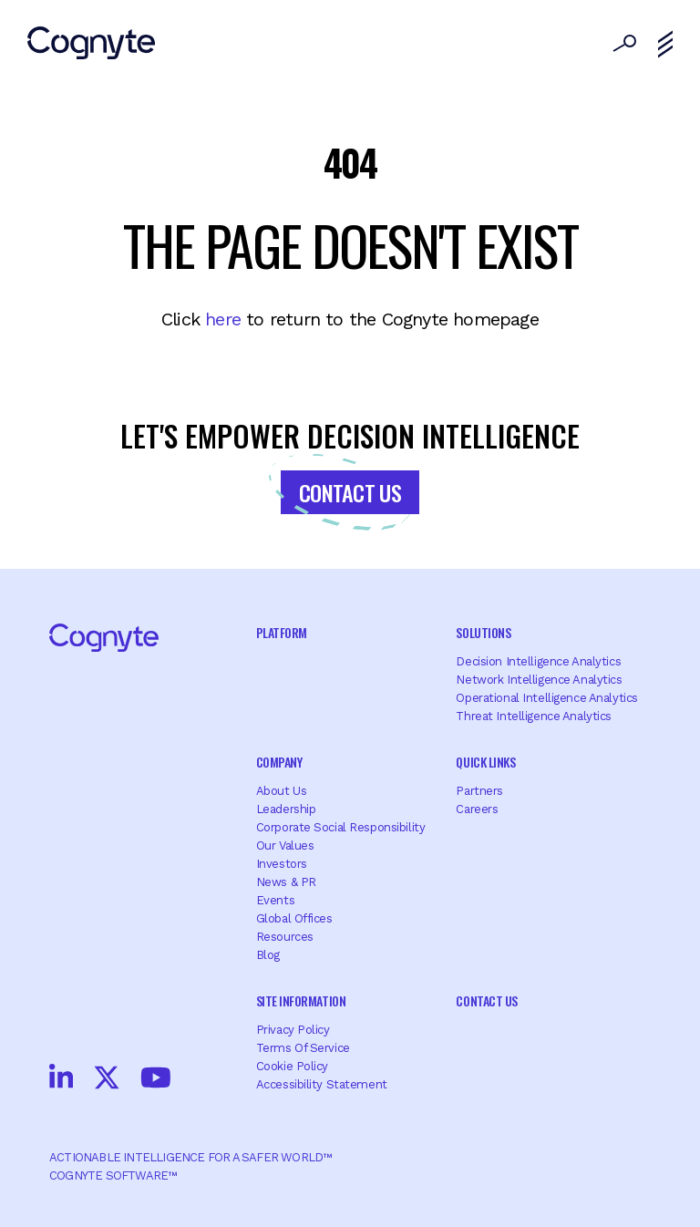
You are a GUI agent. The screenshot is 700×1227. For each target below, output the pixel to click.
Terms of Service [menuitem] (303, 1048)
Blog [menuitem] (268, 955)
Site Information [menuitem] (300, 1000)
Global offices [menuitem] (294, 918)
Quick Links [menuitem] (485, 761)
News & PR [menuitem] (286, 882)
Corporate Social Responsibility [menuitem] (341, 827)
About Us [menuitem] (281, 791)
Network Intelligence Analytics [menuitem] (539, 679)
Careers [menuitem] (477, 809)
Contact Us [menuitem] (486, 1000)
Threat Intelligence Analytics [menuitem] (534, 716)
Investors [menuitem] (281, 864)
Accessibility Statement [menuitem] (321, 1084)
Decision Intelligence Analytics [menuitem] (538, 661)
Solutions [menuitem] (483, 632)
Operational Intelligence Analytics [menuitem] (546, 698)
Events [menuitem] (275, 900)
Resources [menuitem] (285, 936)
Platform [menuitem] (281, 632)
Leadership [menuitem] (286, 809)
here (223, 319)
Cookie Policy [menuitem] (292, 1066)
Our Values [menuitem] (285, 845)
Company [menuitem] (279, 761)
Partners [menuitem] (479, 791)
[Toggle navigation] (665, 45)
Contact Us (350, 492)
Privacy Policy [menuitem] (293, 1029)
